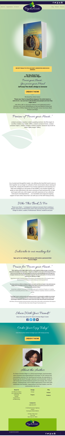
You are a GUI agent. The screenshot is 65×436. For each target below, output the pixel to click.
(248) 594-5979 (32, 405)
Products (62, 6)
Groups (32, 392)
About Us (3, 6)
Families (16, 396)
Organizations (9, 6)
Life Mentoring (16, 399)
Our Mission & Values (16, 392)
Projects (32, 394)
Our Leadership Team (16, 393)
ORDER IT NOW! (32, 92)
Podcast (57, 6)
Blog (53, 6)
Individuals (16, 395)
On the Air (16, 6)
